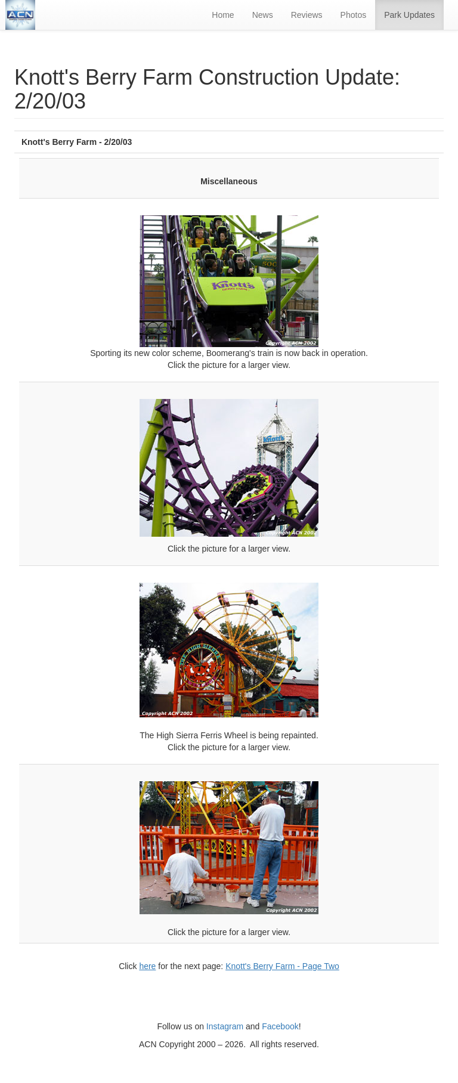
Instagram (224, 1026)
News (262, 15)
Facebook (280, 1026)
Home (223, 15)
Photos (354, 15)
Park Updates (409, 15)
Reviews (307, 15)
